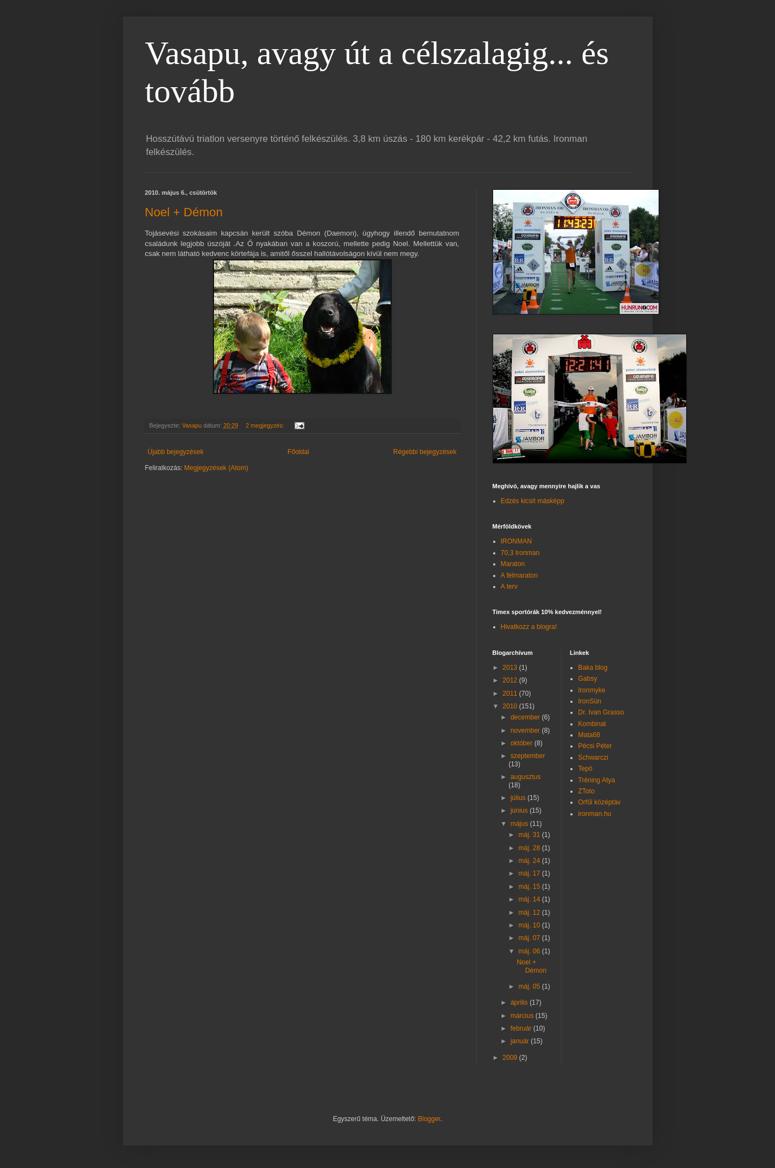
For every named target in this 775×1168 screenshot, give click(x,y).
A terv (509, 586)
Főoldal (298, 452)
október (522, 743)
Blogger (429, 1119)
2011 (511, 693)
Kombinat (592, 724)
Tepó (585, 768)
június (520, 810)
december (526, 717)
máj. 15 (530, 886)
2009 (511, 1058)
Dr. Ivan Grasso (601, 712)
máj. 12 (530, 912)
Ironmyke (591, 690)
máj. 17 (530, 873)
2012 (511, 680)
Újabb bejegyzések (176, 452)
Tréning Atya (596, 780)
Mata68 (589, 735)
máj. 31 (530, 835)
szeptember (527, 756)
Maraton (513, 564)
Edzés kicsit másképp (532, 501)
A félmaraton (519, 575)
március (522, 1016)
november (526, 730)
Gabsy (587, 678)
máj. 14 (530, 899)
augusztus (525, 777)
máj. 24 (530, 861)
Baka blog (592, 667)
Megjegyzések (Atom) (216, 468)
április (520, 1002)
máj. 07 (530, 938)
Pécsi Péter (595, 746)
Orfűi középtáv (599, 802)
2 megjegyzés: (266, 425)
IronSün (589, 701)
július (518, 798)
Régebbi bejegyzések (425, 452)
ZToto (586, 791)
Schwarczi (593, 757)
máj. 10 (530, 925)
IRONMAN (516, 541)
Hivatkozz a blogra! (529, 627)
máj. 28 (530, 848)
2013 (511, 667)
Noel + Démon (184, 212)
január (520, 1041)
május (520, 824)
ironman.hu (594, 814)
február (521, 1028)
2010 (511, 706)
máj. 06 (530, 951)
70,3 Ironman (520, 553)
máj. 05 (530, 986)
